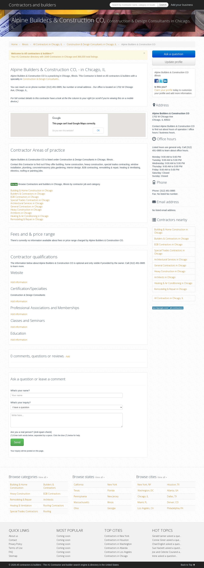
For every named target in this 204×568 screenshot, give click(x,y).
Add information (19, 282)
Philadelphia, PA (175, 508)
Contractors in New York (116, 535)
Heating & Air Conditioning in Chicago (29, 216)
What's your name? (20, 390)
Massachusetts (81, 502)
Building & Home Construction (18, 486)
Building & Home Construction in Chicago (32, 190)
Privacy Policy (15, 543)
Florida (110, 490)
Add (68, 356)
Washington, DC (146, 490)
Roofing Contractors (53, 505)
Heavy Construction (20, 493)
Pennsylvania (80, 496)
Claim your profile (163, 90)
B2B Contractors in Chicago (25, 196)
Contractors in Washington (118, 543)
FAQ (11, 551)
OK (98, 130)
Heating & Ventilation (21, 505)
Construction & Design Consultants (40, 79)
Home (14, 44)
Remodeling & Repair (21, 499)
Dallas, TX (172, 496)
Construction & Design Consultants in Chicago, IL (92, 44)
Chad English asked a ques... (166, 543)
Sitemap (13, 555)
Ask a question (173, 54)
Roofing (47, 511)
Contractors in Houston (116, 539)
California (78, 484)
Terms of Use (15, 547)
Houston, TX (173, 484)
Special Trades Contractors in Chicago (30, 200)
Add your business (182, 5)
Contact (13, 539)
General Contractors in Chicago (27, 206)
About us (13, 535)
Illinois (25, 44)
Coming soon (63, 535)
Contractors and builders (32, 5)
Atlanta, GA (172, 490)
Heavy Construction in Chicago (26, 209)
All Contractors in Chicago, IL (47, 44)
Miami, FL (142, 502)
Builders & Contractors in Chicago (28, 193)
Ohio (76, 508)
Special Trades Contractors (24, 511)
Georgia (111, 508)
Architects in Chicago (21, 212)
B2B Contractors (51, 493)
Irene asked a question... (164, 555)
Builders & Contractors (49, 486)
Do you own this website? (63, 130)
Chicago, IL (143, 496)
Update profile (173, 62)
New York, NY (144, 484)
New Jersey (112, 496)
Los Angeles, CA (145, 508)
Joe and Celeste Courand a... (166, 551)
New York (112, 484)
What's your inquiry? (21, 402)
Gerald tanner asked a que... (166, 535)
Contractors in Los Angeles (118, 551)
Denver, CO (172, 502)
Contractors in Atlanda (115, 547)
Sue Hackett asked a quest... (166, 547)
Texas (77, 490)
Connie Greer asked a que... (166, 539)
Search (162, 4)
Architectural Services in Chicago (27, 203)
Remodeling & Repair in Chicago (27, 219)
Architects (48, 499)
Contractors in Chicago (116, 555)
